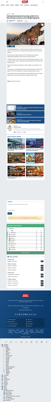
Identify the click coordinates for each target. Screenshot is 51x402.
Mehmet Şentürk (17, 127)
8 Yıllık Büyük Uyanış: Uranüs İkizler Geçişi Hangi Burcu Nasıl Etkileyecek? (34, 150)
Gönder (9, 213)
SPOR (21, 5)
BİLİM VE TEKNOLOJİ (9, 366)
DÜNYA (14, 331)
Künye (4, 386)
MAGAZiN (30, 330)
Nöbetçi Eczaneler (12, 319)
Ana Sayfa (5, 344)
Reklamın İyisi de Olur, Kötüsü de (32, 163)
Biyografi (5, 383)
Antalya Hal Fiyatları (38, 331)
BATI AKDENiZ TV (25, 218)
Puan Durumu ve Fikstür (12, 323)
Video (4, 376)
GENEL (7, 5)
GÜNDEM (17, 5)
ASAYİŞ (12, 5)
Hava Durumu (29, 319)
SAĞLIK (36, 330)
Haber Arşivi (29, 326)
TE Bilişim (28, 336)
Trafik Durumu (29, 321)
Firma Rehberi (6, 379)
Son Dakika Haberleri (12, 326)
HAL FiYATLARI (8, 355)
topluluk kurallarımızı (18, 217)
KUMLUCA (7, 372)
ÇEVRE (6, 364)
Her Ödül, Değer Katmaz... (13, 163)
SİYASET (6, 358)
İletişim (4, 387)
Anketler (4, 385)
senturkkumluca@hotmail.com (26, 310)
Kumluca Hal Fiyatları (29, 331)
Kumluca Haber (20, 331)
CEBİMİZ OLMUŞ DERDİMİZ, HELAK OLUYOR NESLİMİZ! (15, 178)
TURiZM (10, 331)
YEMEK (6, 373)
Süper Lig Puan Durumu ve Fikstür (12, 396)
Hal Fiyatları (26, 5)
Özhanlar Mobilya (41, 332)
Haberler (8, 13)
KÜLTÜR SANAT (8, 368)
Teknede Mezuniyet (25, 333)
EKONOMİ (41, 330)
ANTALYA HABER (10, 330)
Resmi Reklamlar (34, 5)
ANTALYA (3, 5)
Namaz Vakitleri (11, 321)
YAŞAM (6, 369)
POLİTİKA (7, 357)
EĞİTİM (6, 361)
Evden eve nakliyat (18, 332)
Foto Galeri (5, 375)
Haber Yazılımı (23, 336)
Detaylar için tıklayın (25, 252)
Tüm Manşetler (29, 323)
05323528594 (26, 307)
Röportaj (4, 382)
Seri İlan (4, 380)
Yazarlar (4, 378)
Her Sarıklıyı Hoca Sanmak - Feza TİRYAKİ (34, 177)
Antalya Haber (10, 332)
